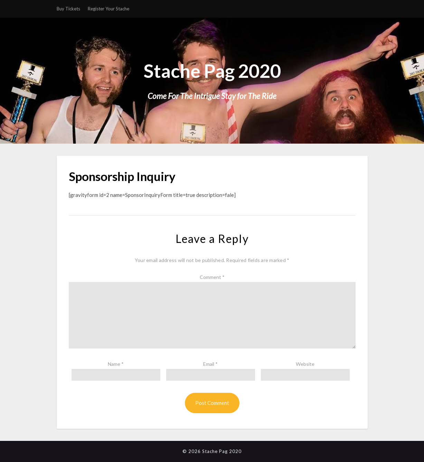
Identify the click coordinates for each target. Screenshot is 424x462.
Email (210, 364)
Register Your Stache (108, 8)
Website (305, 364)
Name (116, 364)
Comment (212, 277)
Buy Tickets (68, 8)
